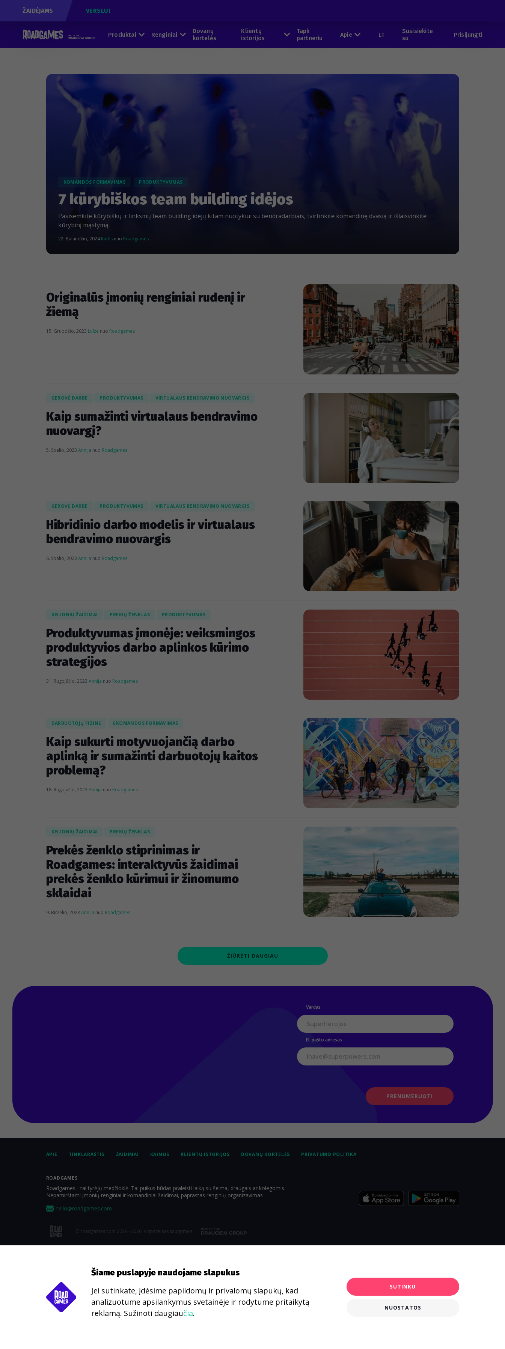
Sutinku (403, 1286)
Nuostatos (402, 1307)
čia (188, 1313)
